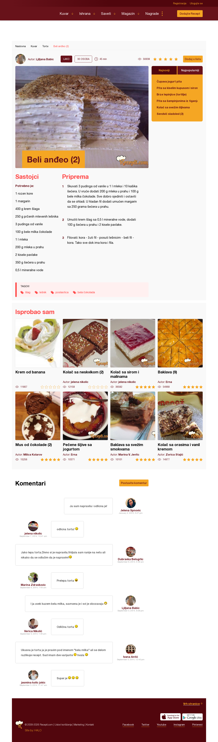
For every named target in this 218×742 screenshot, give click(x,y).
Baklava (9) (180, 354)
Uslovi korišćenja (63, 724)
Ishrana (84, 13)
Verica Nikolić (33, 631)
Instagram (179, 724)
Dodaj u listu (193, 59)
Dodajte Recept (190, 13)
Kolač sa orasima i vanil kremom (180, 426)
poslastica (62, 292)
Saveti (106, 13)
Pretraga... (169, 13)
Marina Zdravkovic (33, 584)
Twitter (145, 724)
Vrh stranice (191, 703)
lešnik (43, 292)
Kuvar (64, 13)
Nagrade (152, 13)
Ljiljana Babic (45, 59)
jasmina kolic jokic (33, 682)
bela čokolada (86, 292)
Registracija (179, 3)
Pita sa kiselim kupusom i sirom (177, 87)
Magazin (128, 13)
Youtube (161, 724)
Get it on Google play (192, 716)
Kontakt (90, 724)
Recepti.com (34, 12)
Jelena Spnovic (130, 510)
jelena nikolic (33, 533)
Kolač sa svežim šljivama (173, 107)
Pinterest (197, 724)
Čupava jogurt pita (169, 81)
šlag (27, 292)
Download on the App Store (170, 716)
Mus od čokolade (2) (37, 426)
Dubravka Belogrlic (130, 559)
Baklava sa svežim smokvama (132, 426)
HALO (37, 730)
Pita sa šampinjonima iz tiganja (177, 100)
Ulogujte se (196, 3)
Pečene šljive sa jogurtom (85, 426)
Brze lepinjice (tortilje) (171, 94)
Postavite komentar (134, 482)
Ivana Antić (130, 656)
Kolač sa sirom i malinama (132, 354)
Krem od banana (37, 354)
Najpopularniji (190, 70)
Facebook (128, 724)
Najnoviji (164, 70)
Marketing (79, 724)
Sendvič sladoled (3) (170, 113)
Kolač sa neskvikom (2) (85, 354)
